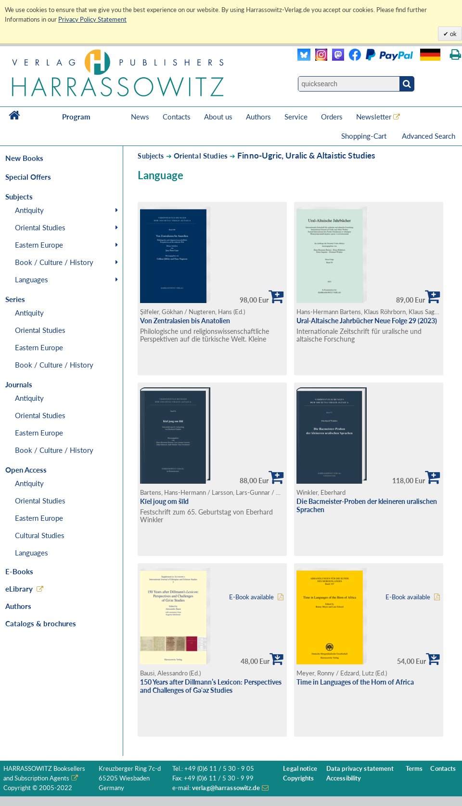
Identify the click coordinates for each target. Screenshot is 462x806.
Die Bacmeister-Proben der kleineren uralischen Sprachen (366, 505)
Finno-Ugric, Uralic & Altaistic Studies (306, 155)
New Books (24, 158)
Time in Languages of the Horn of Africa (355, 682)
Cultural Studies (39, 535)
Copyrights (298, 778)
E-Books (19, 571)
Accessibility (343, 778)
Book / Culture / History (54, 262)
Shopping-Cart (364, 136)
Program (76, 116)
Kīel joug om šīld (164, 501)
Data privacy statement (360, 768)
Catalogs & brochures (40, 623)
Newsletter (373, 116)
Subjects (151, 156)
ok (453, 34)
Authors (258, 116)
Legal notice (300, 768)
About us (218, 116)
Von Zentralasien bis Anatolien (185, 321)
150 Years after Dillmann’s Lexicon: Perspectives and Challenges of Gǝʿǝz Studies (211, 686)
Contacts (177, 116)
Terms (414, 768)
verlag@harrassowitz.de (226, 788)
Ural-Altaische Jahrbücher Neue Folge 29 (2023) (366, 321)
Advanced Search (428, 136)
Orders (332, 116)
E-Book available (251, 597)
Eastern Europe (39, 244)
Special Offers (28, 176)
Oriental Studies (40, 227)
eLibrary (19, 588)
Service (296, 116)
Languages (31, 279)
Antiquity (29, 210)
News (140, 116)
